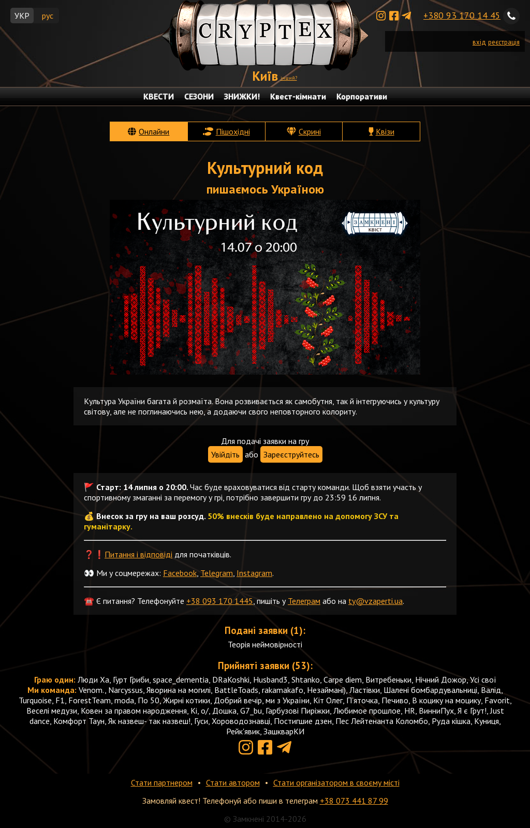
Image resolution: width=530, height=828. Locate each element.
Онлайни (154, 131)
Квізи (385, 131)
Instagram (254, 573)
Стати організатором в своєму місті (336, 782)
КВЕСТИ (158, 96)
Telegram (216, 573)
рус (47, 15)
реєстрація (504, 42)
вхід (479, 42)
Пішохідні (233, 131)
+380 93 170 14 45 (461, 15)
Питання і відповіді (138, 554)
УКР (22, 15)
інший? (289, 78)
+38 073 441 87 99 (354, 800)
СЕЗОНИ (199, 96)
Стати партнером (162, 782)
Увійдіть (225, 454)
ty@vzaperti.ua (375, 601)
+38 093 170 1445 (219, 601)
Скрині (310, 131)
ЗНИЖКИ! (242, 96)
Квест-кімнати (298, 96)
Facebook (180, 573)
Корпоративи (361, 96)
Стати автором (233, 782)
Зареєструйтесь (291, 454)
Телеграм (304, 601)
